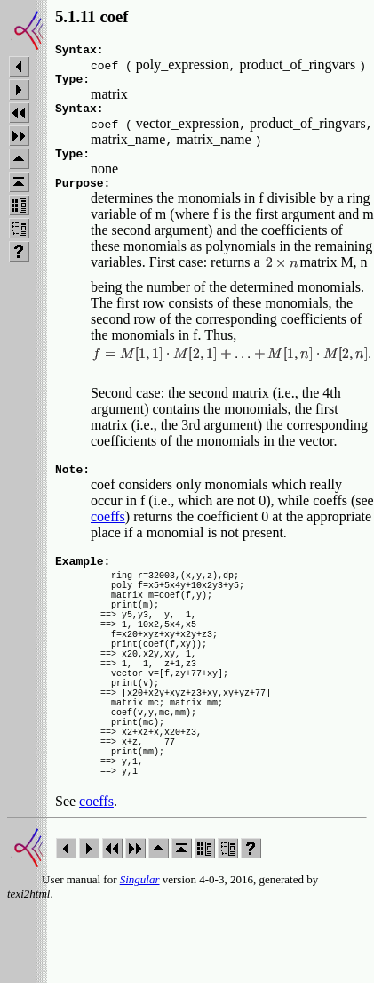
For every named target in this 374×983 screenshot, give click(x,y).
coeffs (108, 532)
